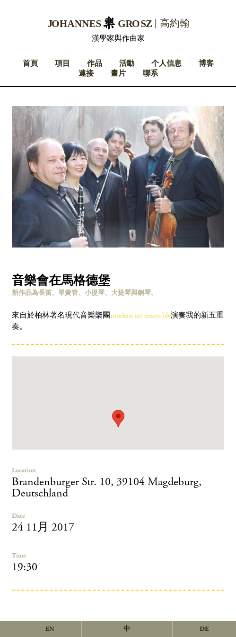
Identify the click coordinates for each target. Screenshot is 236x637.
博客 (206, 64)
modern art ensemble (140, 315)
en (49, 629)
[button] (118, 418)
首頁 (30, 64)
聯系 (150, 74)
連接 (86, 74)
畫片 (118, 74)
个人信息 (166, 64)
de (204, 629)
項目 (62, 64)
